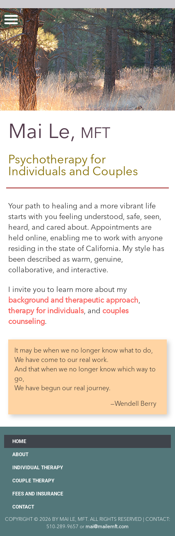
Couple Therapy (33, 481)
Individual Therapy (37, 467)
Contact (23, 507)
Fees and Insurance (37, 494)
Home (19, 441)
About (20, 454)
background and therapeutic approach (73, 300)
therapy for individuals (46, 310)
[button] (11, 19)
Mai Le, (59, 131)
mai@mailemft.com (107, 526)
